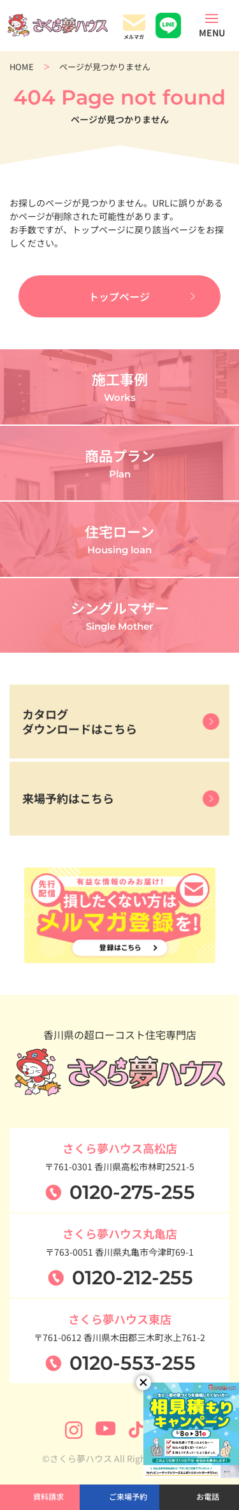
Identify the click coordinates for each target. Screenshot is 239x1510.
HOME (22, 67)
